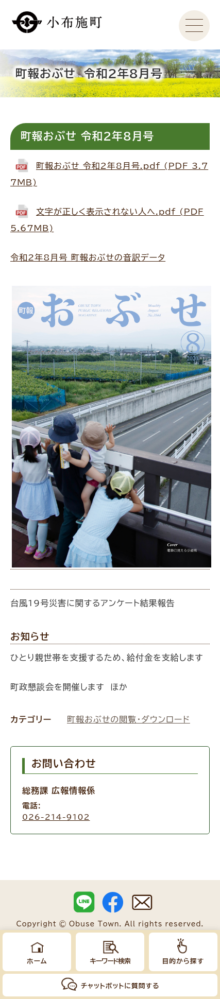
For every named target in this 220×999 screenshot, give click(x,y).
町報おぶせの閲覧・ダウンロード (128, 719)
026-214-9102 (56, 817)
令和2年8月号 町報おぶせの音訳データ (87, 257)
